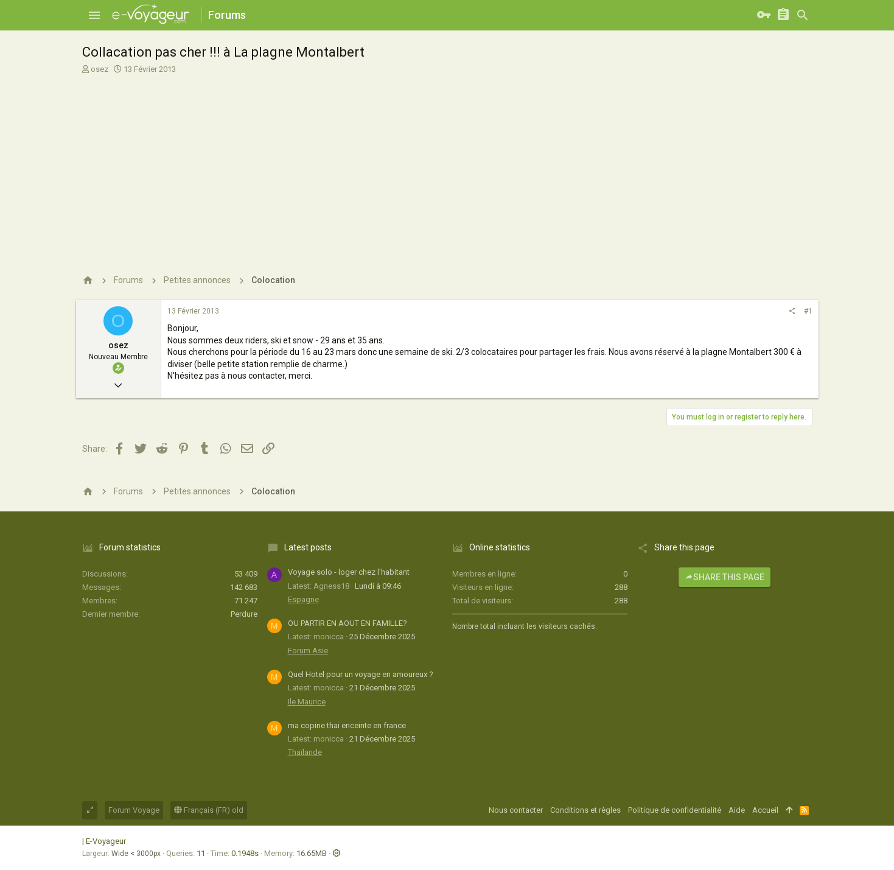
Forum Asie (308, 650)
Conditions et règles (585, 810)
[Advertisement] (445, 166)
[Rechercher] (802, 15)
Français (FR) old (208, 810)
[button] (94, 15)
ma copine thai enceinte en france (347, 725)
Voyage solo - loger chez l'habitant (349, 572)
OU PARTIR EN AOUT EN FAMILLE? (347, 623)
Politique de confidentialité (674, 810)
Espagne (303, 599)
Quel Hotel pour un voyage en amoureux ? (360, 674)
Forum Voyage (133, 810)
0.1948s (245, 853)
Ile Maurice (307, 701)
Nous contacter (516, 810)
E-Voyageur (106, 841)
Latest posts (308, 547)
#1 (808, 311)
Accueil (765, 810)
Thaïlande (305, 752)
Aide (736, 810)
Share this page (724, 577)
